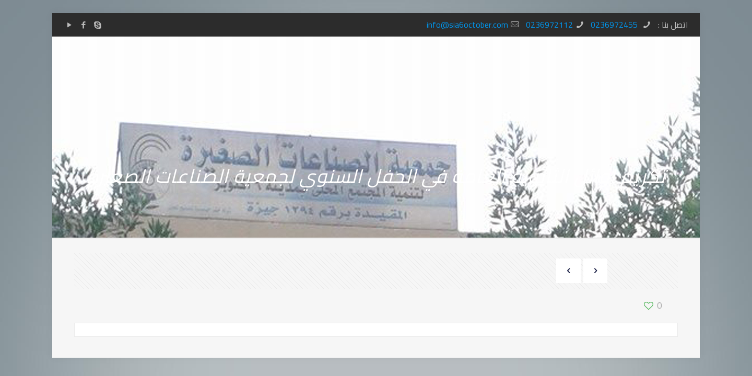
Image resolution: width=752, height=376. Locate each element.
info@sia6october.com (467, 24)
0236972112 (549, 24)
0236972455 (615, 24)
